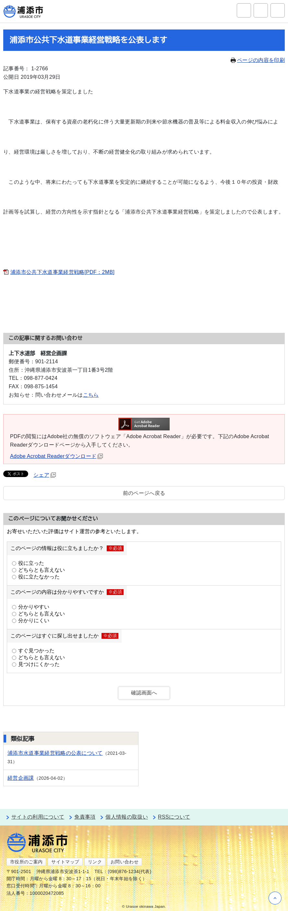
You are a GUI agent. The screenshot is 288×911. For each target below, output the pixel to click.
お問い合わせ (124, 861)
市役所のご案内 (26, 861)
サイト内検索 (244, 10)
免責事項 (84, 817)
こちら (91, 395)
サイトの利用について (37, 817)
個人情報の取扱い (126, 817)
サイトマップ (65, 861)
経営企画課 (20, 778)
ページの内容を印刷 (258, 60)
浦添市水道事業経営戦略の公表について (55, 753)
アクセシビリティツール (261, 10)
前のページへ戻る (144, 493)
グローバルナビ (277, 10)
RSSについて (174, 817)
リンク (95, 861)
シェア (44, 475)
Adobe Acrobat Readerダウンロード (56, 456)
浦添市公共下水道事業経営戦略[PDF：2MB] (62, 272)
